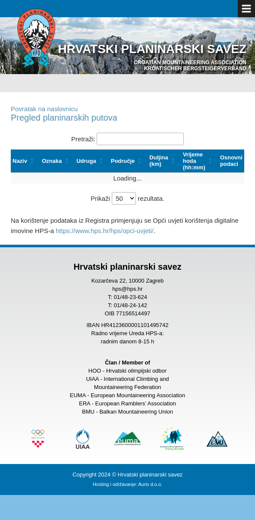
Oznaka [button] (52, 161)
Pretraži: (83, 139)
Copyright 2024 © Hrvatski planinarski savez (127, 474)
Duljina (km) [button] (158, 160)
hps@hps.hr (127, 289)
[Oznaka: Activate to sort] (57, 161)
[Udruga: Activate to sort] (92, 161)
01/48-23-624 (130, 297)
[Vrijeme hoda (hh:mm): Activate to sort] (199, 161)
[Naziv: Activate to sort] (25, 161)
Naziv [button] (20, 161)
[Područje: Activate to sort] (128, 161)
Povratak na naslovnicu (44, 108)
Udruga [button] (86, 161)
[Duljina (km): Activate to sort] (164, 161)
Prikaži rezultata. (127, 198)
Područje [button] (123, 161)
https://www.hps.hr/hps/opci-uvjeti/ (105, 230)
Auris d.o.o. (150, 484)
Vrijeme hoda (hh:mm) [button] (194, 161)
